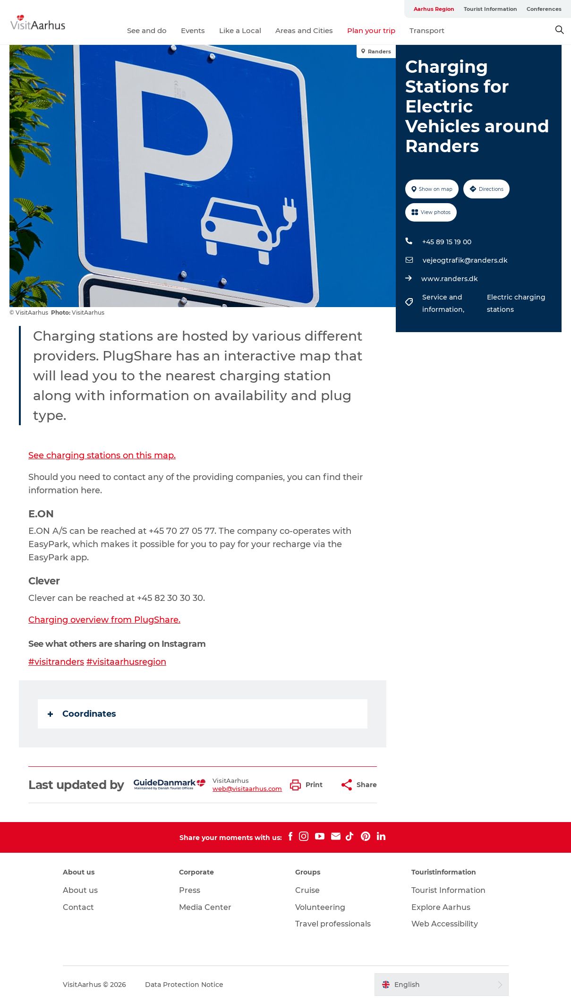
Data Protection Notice (184, 984)
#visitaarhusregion (126, 662)
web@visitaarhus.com (247, 788)
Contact (78, 907)
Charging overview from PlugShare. (104, 620)
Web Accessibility (444, 923)
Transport (426, 30)
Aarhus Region (434, 9)
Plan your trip (371, 30)
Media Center (205, 907)
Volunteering (320, 907)
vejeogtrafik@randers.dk (465, 260)
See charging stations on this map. (102, 455)
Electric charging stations (516, 303)
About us (80, 890)
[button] (308, 785)
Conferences (544, 9)
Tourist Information (490, 9)
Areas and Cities (304, 30)
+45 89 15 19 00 (446, 242)
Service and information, (444, 303)
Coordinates (82, 714)
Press (189, 890)
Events (193, 30)
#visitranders (56, 662)
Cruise (307, 890)
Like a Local (240, 30)
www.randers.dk (449, 278)
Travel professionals (333, 923)
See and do (147, 30)
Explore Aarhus (440, 907)
